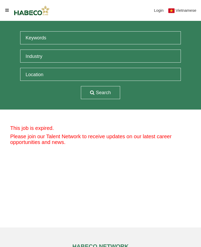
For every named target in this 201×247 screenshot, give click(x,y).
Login (159, 10)
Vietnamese (186, 10)
